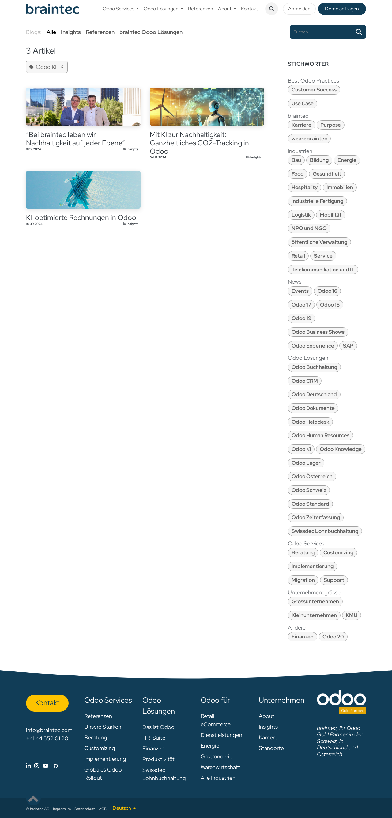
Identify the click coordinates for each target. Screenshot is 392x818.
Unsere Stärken (102, 726)
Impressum (62, 808)
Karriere (268, 737)
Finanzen (153, 748)
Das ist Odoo (158, 727)
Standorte (271, 748)
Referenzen (98, 715)
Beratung (95, 737)
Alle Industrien (218, 777)
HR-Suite (153, 737)
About (266, 715)
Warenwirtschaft (220, 767)
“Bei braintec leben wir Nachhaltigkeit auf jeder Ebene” (75, 139)
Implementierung (105, 758)
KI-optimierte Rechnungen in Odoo (81, 218)
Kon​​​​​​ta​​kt (47, 702)
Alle (51, 31)
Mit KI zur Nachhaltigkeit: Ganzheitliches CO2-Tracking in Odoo (199, 143)
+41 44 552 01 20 (47, 738)
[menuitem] (120, 9)
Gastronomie (216, 756)
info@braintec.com (49, 730)
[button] (271, 8)
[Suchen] (359, 32)
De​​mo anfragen (342, 9)
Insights (132, 149)
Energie (210, 745)
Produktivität (158, 759)
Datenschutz (84, 808)
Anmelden (299, 9)
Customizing (99, 748)
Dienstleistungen (221, 734)
